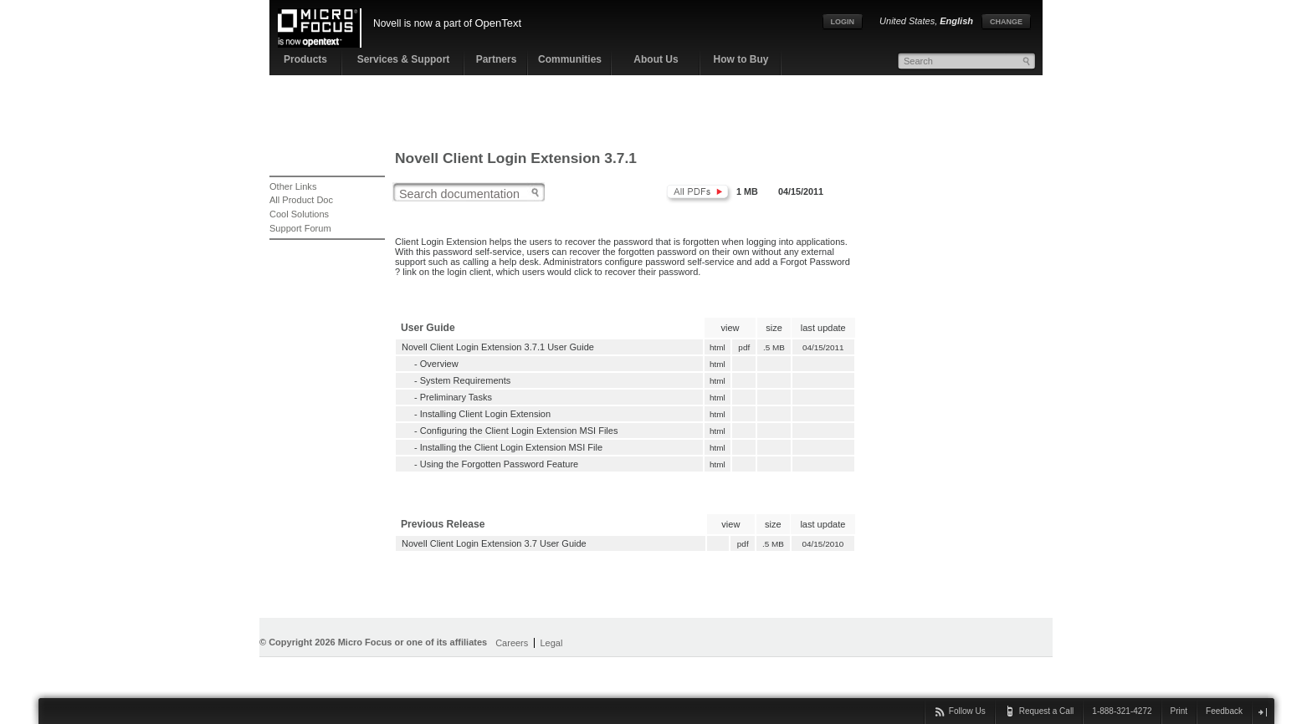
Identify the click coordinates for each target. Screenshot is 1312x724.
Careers (511, 643)
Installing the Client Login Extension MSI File (511, 447)
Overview (439, 364)
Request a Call (1046, 711)
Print (1179, 711)
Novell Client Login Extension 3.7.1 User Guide (498, 347)
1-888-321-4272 (1121, 711)
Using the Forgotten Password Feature (499, 464)
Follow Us (967, 711)
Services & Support (403, 59)
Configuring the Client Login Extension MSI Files (519, 431)
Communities (570, 59)
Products (305, 59)
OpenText (497, 23)
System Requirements (465, 380)
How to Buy (741, 59)
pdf (744, 347)
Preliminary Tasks (456, 397)
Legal (551, 643)
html (717, 347)
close (1262, 711)
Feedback (1224, 711)
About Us (655, 59)
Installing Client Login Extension (485, 414)
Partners (496, 59)
